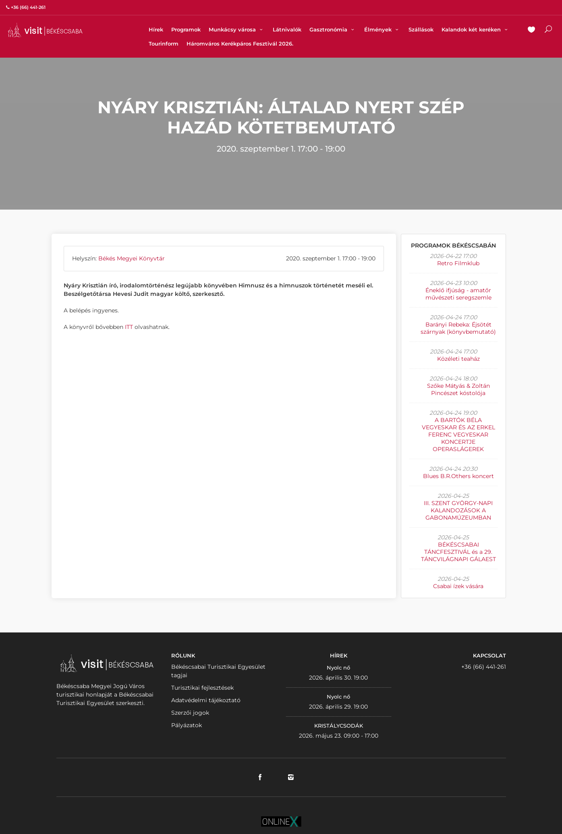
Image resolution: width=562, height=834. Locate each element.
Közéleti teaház (458, 358)
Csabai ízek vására (458, 586)
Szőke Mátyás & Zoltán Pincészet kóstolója (458, 389)
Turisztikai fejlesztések (202, 687)
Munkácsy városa (237, 29)
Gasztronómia (332, 29)
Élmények (382, 29)
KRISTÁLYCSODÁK (338, 725)
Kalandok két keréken (476, 29)
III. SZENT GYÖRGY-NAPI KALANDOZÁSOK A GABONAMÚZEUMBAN (458, 510)
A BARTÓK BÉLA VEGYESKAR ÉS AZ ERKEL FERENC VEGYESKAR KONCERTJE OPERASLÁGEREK (458, 434)
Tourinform (163, 43)
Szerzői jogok (190, 712)
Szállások (421, 29)
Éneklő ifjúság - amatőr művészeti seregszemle (458, 294)
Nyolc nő (338, 667)
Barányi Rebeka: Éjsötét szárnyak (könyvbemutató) (458, 328)
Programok (186, 29)
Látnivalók (287, 29)
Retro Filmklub (458, 263)
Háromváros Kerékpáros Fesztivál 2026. (240, 43)
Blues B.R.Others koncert (458, 476)
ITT (129, 327)
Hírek (156, 29)
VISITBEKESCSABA (45, 30)
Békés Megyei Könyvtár (131, 258)
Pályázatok (186, 725)
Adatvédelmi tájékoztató (206, 700)
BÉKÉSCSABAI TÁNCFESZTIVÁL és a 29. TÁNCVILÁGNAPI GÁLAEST (458, 552)
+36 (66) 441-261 (483, 666)
